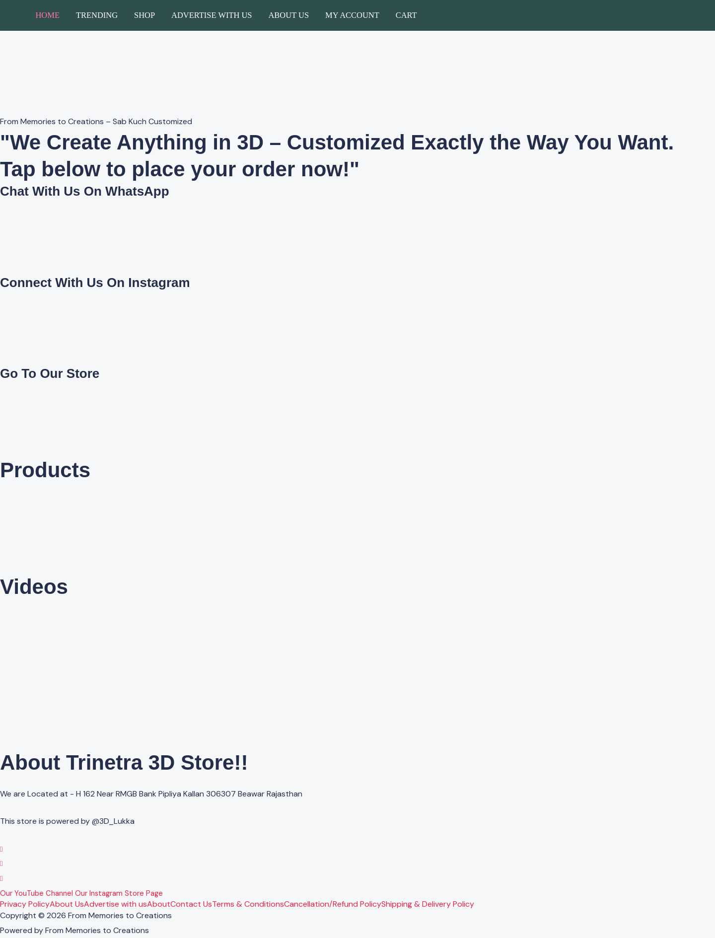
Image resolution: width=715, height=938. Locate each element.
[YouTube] (1, 878)
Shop (144, 15)
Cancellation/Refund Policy (332, 904)
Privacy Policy (25, 904)
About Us (288, 15)
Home (47, 15)
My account (352, 15)
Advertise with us (211, 15)
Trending (97, 15)
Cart (406, 15)
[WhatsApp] (1, 849)
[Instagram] (1, 863)
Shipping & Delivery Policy (427, 904)
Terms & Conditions (248, 904)
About (158, 904)
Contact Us (191, 904)
